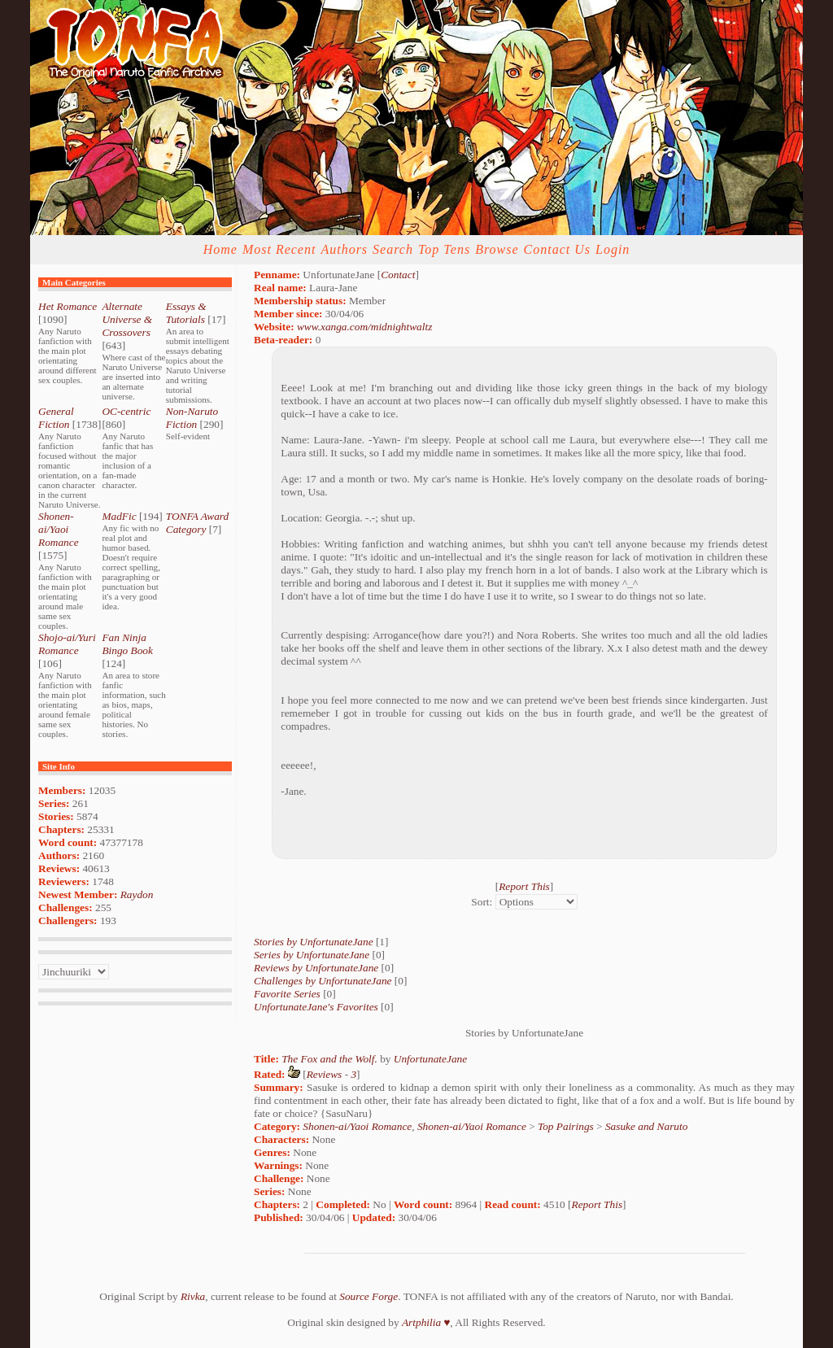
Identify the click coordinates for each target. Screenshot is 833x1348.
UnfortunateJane (430, 1059)
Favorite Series (287, 994)
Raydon (137, 894)
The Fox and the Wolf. (329, 1059)
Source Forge (368, 1296)
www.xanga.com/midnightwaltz (364, 327)
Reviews (324, 1074)
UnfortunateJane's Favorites (316, 1007)
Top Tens (444, 249)
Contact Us (557, 249)
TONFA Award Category (197, 522)
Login (612, 249)
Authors (344, 249)
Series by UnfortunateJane (311, 955)
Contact (398, 274)
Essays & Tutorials (186, 312)
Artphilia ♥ (426, 1322)
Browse (496, 249)
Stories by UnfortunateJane (313, 942)
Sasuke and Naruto (646, 1126)
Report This (524, 886)
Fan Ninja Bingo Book (127, 644)
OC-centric (126, 411)
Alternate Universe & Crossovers (127, 319)
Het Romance (67, 306)
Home (220, 249)
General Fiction (56, 417)
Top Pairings (566, 1126)
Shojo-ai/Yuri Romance (67, 644)
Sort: (481, 902)
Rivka (193, 1296)
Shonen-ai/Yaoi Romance (58, 529)
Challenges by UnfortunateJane (323, 981)
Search (393, 249)
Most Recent (279, 249)
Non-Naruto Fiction (192, 417)
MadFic (119, 516)
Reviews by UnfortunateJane (316, 968)
